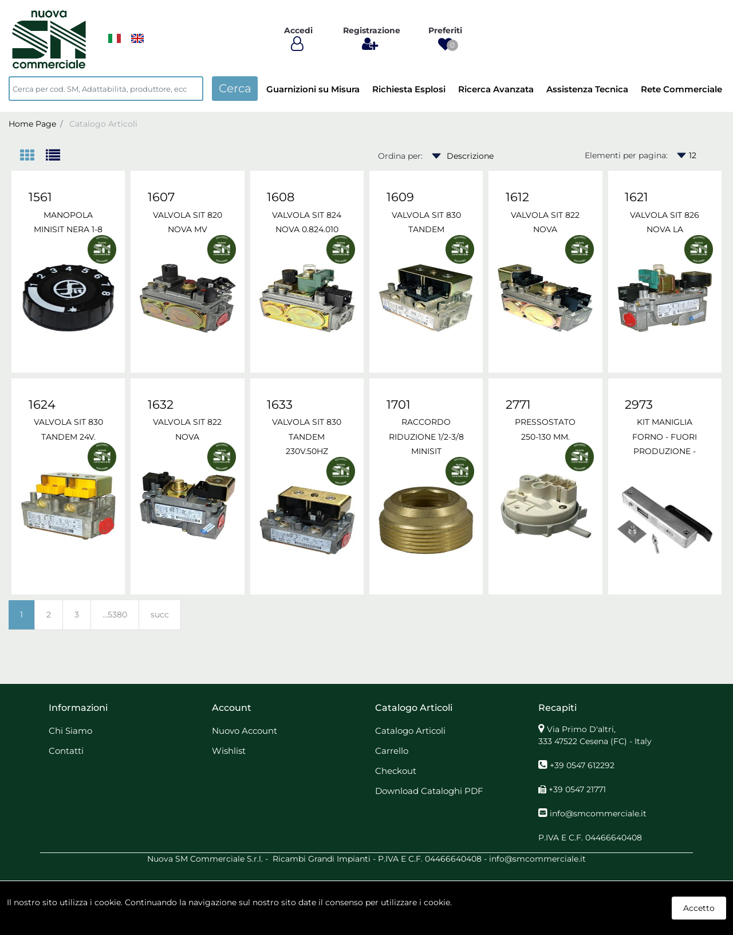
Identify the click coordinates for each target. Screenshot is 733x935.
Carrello (391, 750)
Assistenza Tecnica (587, 89)
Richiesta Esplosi (409, 89)
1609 (400, 197)
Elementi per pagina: (626, 155)
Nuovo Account (244, 730)
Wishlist (229, 750)
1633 (280, 404)
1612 (517, 197)
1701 (399, 404)
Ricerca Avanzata (496, 89)
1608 (280, 197)
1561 (40, 197)
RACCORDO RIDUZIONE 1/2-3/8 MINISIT (426, 436)
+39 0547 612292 (582, 765)
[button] (445, 44)
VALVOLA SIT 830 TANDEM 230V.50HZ (306, 436)
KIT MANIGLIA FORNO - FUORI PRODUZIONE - (664, 436)
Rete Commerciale (681, 89)
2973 (639, 404)
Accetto (699, 908)
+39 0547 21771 (577, 789)
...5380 (115, 614)
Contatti (66, 750)
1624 (42, 404)
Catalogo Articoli (103, 124)
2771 (518, 404)
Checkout (395, 770)
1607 (161, 197)
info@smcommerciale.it (598, 813)
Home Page (32, 124)
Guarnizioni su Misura (313, 89)
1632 (161, 404)
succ (160, 614)
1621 (636, 197)
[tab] (33, 156)
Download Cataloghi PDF (429, 790)
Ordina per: (400, 156)
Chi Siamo (70, 730)
